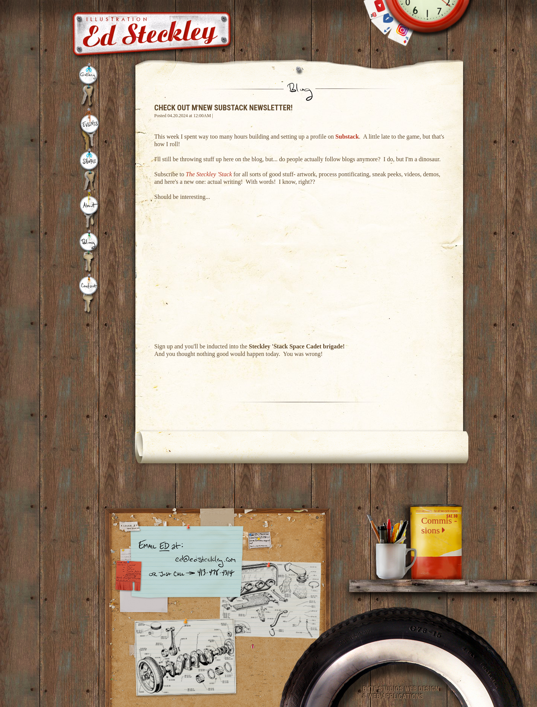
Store (90, 169)
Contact (89, 294)
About (90, 210)
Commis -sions (439, 525)
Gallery (89, 86)
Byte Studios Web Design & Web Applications (400, 692)
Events (90, 128)
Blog (89, 252)
